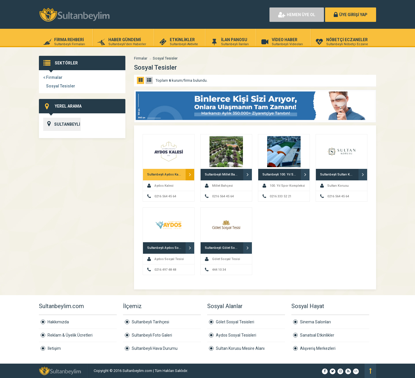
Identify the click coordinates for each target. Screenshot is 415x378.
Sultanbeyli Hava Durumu (155, 348)
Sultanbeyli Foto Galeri (152, 335)
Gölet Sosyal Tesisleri (235, 322)
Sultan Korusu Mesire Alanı (240, 348)
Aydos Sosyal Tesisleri (236, 335)
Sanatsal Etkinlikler (317, 335)
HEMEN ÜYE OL (296, 14)
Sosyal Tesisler (60, 86)
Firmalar (53, 77)
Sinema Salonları (315, 322)
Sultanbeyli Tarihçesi (150, 322)
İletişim (54, 348)
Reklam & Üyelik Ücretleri (70, 335)
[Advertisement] (198, 14)
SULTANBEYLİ (61, 124)
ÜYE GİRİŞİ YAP (350, 14)
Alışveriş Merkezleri (317, 348)
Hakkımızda (58, 322)
